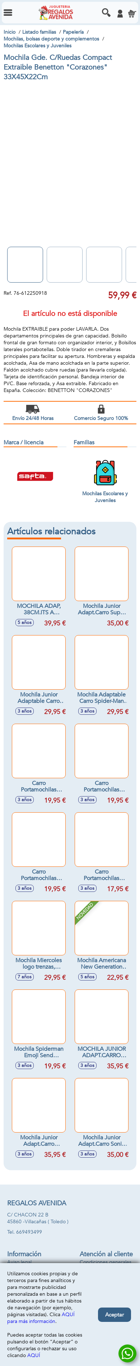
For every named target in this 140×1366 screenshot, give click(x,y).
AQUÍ (33, 1355)
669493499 (29, 1232)
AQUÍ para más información (41, 1318)
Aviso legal (19, 1262)
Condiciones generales (105, 1262)
